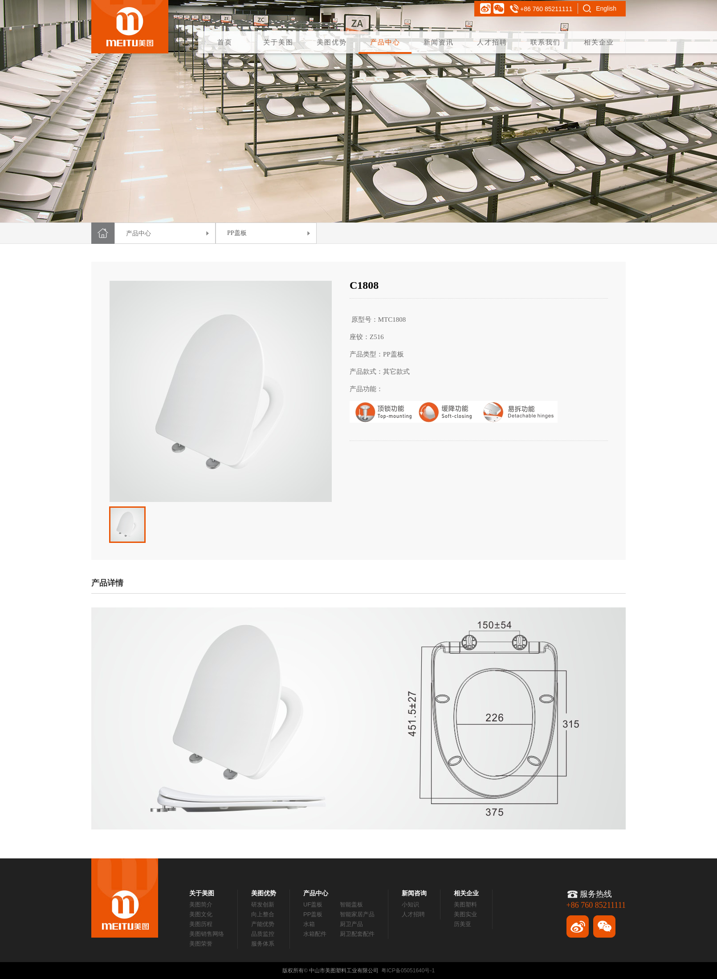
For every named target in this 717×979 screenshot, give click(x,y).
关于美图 (278, 42)
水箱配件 (314, 933)
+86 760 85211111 (546, 8)
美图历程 (200, 924)
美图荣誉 (200, 943)
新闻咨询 (414, 893)
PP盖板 (312, 914)
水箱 (309, 924)
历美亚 (462, 924)
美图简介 (200, 904)
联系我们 (545, 42)
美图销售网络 (206, 933)
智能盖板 (351, 904)
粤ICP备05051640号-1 (408, 970)
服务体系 (262, 943)
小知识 (410, 904)
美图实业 (465, 914)
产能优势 (262, 924)
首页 (224, 42)
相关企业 (599, 42)
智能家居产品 (357, 914)
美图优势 (332, 42)
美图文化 (200, 914)
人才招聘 (492, 42)
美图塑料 (465, 904)
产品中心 (385, 42)
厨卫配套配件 (357, 933)
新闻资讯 (439, 42)
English (606, 8)
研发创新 (262, 904)
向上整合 (262, 914)
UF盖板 (312, 904)
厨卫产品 (351, 924)
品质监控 (262, 933)
